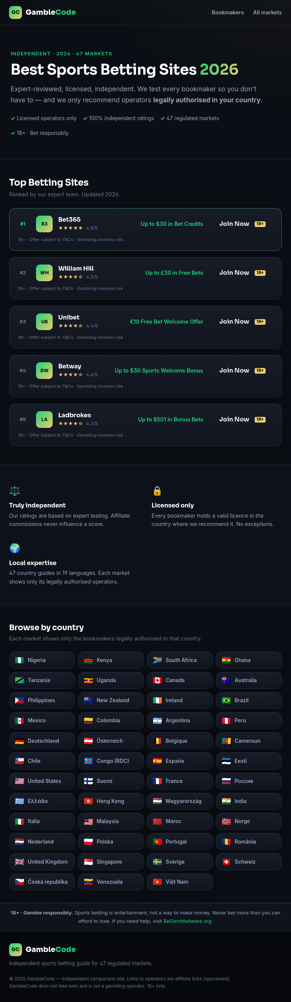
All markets (267, 12)
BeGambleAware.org (187, 921)
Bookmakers (228, 12)
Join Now (242, 224)
